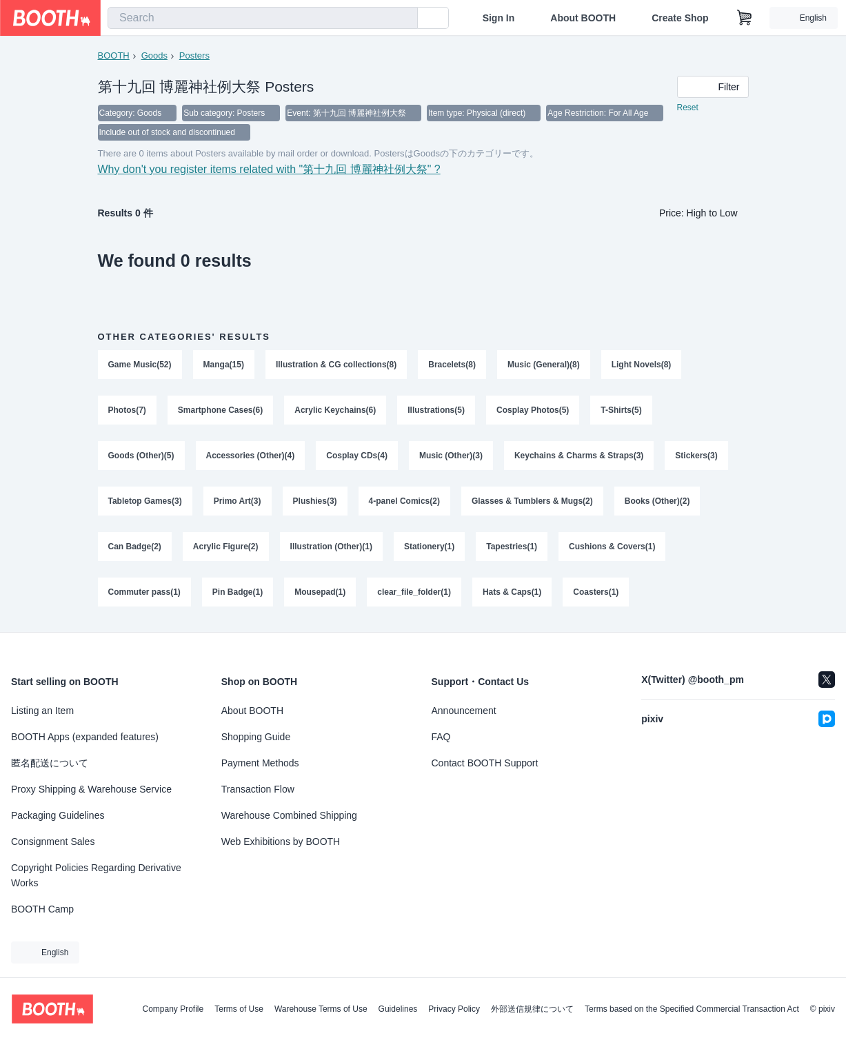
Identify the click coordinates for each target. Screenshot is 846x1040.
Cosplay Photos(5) (532, 410)
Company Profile (172, 1009)
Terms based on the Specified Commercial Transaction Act (692, 1009)
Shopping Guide (255, 736)
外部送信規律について (532, 1009)
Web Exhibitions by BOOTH (280, 841)
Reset (687, 107)
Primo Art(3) (237, 501)
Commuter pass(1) (144, 592)
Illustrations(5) (436, 410)
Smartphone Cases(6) (220, 410)
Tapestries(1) (511, 546)
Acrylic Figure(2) (226, 546)
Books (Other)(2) (657, 501)
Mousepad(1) (319, 592)
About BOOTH (583, 18)
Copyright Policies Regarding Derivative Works (96, 875)
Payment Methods (260, 762)
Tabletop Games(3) (145, 501)
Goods (154, 55)
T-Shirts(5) (621, 410)
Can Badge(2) (134, 546)
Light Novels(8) (642, 364)
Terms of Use (238, 1009)
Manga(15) (223, 364)
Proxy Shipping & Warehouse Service (91, 789)
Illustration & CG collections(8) (336, 364)
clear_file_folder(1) (414, 592)
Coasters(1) (595, 592)
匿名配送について (49, 762)
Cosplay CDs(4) (356, 455)
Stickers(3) (696, 455)
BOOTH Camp (42, 909)
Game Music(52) (140, 364)
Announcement (464, 710)
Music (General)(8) (543, 364)
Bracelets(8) (452, 364)
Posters (194, 55)
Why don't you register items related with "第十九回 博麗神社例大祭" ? (269, 169)
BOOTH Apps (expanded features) (85, 736)
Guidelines (398, 1009)
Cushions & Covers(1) (612, 546)
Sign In (499, 18)
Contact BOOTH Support (485, 762)
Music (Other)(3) (451, 455)
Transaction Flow (257, 789)
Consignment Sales (52, 841)
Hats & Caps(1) (512, 592)
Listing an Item (42, 710)
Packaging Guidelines (57, 815)
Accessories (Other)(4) (250, 455)
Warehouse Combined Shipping (289, 815)
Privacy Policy (454, 1009)
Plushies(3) (315, 501)
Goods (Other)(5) (141, 455)
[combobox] (263, 18)
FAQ (441, 736)
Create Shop (680, 18)
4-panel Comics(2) (404, 501)
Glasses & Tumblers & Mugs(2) (532, 501)
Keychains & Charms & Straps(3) (578, 455)
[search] (404, 18)
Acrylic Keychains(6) (335, 410)
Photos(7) (127, 410)
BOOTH (114, 55)
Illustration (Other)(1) (331, 546)
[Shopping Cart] (745, 18)
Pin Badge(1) (237, 592)
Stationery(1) (429, 546)
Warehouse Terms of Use (320, 1009)
